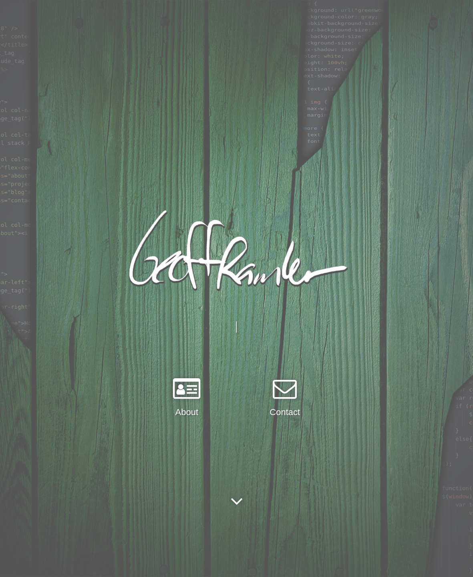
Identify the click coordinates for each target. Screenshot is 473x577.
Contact (285, 412)
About (187, 412)
